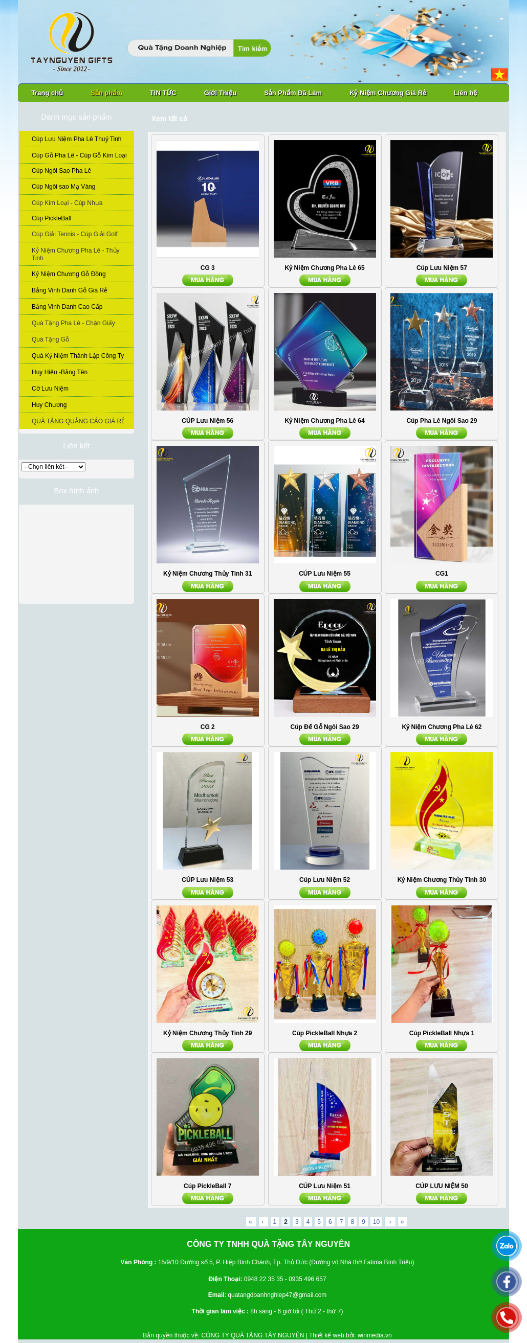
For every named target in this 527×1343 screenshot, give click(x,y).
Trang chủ (47, 93)
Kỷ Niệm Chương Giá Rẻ (387, 93)
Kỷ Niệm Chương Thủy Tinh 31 (207, 573)
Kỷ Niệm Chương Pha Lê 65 (325, 267)
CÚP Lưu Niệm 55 (324, 573)
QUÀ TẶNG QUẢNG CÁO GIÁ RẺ (78, 421)
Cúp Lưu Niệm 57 (441, 267)
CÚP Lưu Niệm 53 (207, 879)
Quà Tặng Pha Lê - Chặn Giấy (73, 323)
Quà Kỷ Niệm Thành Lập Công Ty (78, 355)
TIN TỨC (163, 93)
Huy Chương (49, 404)
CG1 (441, 573)
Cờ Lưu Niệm (50, 388)
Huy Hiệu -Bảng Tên (59, 372)
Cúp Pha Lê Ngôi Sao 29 (441, 420)
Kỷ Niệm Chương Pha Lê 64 (325, 420)
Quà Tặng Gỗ (50, 339)
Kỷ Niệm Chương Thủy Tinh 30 (442, 879)
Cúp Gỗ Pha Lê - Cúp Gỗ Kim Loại (79, 155)
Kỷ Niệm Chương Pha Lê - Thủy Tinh (76, 254)
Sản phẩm (106, 93)
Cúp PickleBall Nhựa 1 (441, 1033)
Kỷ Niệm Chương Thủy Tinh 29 (207, 1033)
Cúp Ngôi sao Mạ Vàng (63, 186)
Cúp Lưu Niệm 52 (324, 879)
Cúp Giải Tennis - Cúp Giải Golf (75, 234)
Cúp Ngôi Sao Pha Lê (61, 170)
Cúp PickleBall (51, 218)
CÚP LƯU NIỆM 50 (441, 1186)
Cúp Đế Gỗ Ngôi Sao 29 (325, 727)
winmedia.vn (375, 1335)
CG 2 (208, 727)
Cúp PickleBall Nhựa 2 (324, 1033)
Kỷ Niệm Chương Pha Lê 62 (441, 727)
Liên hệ (465, 93)
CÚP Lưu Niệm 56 (207, 420)
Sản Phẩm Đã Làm (293, 93)
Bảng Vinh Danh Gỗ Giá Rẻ (69, 290)
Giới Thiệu (220, 93)
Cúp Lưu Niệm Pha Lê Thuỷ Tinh (77, 139)
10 (376, 1221)
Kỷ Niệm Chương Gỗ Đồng (69, 274)
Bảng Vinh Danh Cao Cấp (67, 306)
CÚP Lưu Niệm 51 (324, 1186)
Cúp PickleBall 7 (207, 1186)
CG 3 (208, 267)
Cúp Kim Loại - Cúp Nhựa (67, 203)
